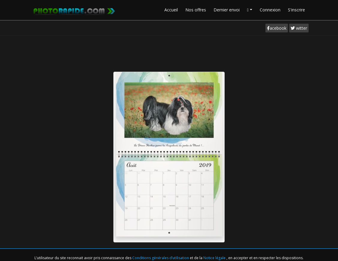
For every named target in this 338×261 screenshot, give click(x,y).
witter (299, 28)
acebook (276, 28)
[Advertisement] (169, 52)
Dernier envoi (227, 10)
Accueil (171, 10)
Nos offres (195, 10)
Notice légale (214, 257)
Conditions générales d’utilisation (161, 257)
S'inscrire (296, 10)
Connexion (270, 10)
